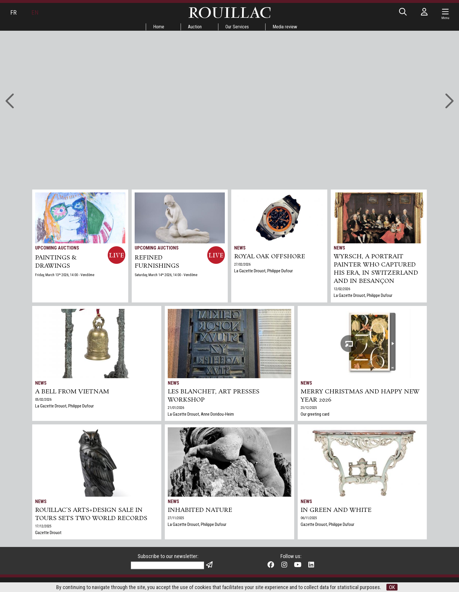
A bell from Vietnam (72, 392)
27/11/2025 (176, 518)
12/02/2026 (342, 289)
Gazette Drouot (48, 532)
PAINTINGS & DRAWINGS (56, 262)
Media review (285, 27)
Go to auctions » (226, 75)
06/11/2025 (309, 518)
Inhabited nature (200, 510)
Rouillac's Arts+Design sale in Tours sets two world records (91, 514)
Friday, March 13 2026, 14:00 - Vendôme (64, 275)
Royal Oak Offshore (269, 256)
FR (13, 12)
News (240, 248)
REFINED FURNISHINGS (157, 262)
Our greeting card (315, 414)
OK (392, 587)
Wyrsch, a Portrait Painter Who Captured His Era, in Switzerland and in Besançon (376, 268)
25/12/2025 (309, 408)
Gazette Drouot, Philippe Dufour (327, 524)
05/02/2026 (43, 399)
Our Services (237, 27)
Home (158, 27)
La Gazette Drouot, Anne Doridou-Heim (201, 414)
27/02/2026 (242, 264)
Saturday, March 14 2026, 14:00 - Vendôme (166, 275)
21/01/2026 (176, 408)
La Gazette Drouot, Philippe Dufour (263, 270)
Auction (195, 27)
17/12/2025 (43, 526)
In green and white (336, 510)
